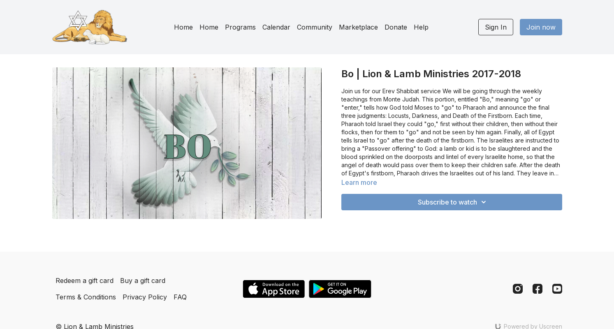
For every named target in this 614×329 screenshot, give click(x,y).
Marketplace (358, 27)
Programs (240, 27)
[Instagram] (518, 289)
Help (421, 27)
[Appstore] (273, 289)
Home (183, 27)
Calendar (276, 27)
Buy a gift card (142, 280)
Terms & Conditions (86, 297)
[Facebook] (537, 289)
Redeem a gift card (85, 280)
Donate (396, 27)
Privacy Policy (145, 297)
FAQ (180, 297)
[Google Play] (340, 289)
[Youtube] (557, 289)
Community (314, 27)
